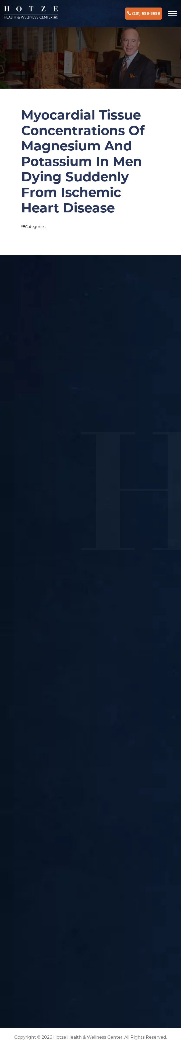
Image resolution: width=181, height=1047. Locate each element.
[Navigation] (172, 13)
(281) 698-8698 (143, 13)
